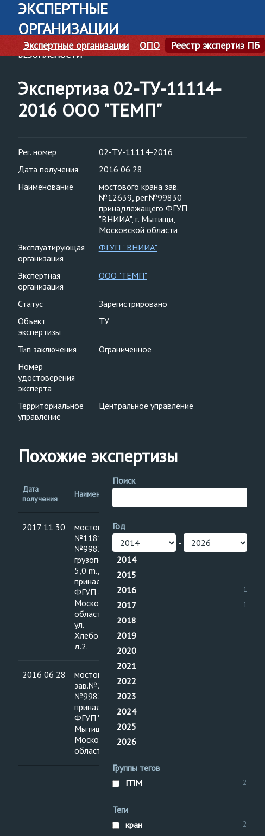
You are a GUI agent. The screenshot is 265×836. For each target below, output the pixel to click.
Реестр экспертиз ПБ (215, 45)
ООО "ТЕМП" (123, 275)
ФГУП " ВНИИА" (128, 247)
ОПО (150, 45)
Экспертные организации (76, 45)
